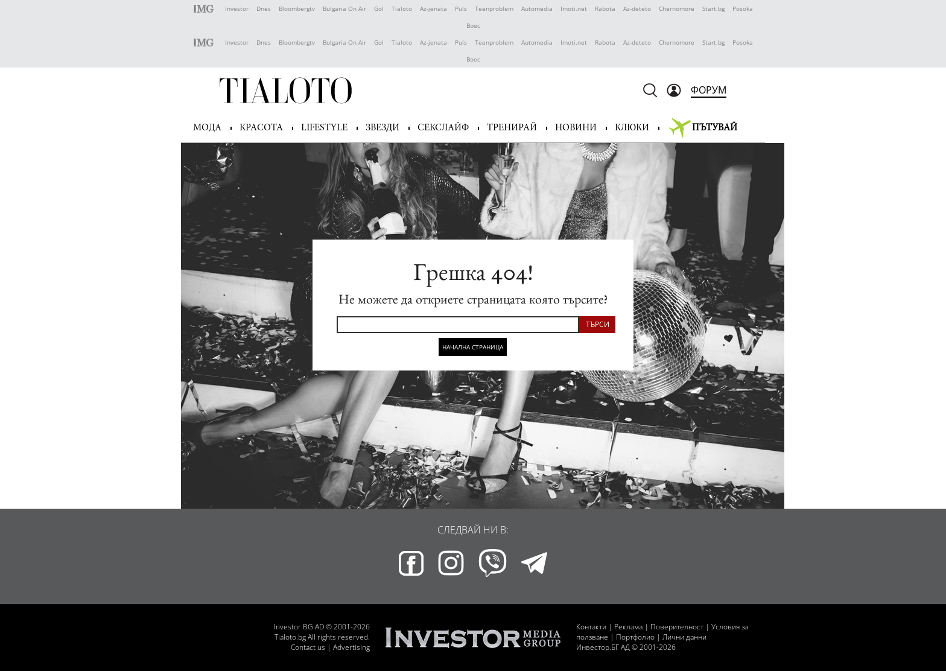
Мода (207, 128)
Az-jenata (433, 8)
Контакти (591, 627)
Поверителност (676, 627)
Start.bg (713, 8)
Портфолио (635, 637)
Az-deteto (637, 8)
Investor (237, 8)
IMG (205, 9)
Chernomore (676, 8)
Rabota (605, 8)
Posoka (742, 8)
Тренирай (512, 128)
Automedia (537, 8)
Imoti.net (573, 8)
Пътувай (714, 128)
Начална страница (472, 347)
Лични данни (684, 637)
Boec (473, 25)
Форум (708, 90)
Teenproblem (494, 8)
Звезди (382, 128)
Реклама (628, 627)
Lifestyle (324, 128)
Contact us (308, 647)
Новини (576, 128)
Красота (261, 128)
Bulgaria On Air (344, 8)
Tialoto (402, 8)
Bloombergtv (297, 8)
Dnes (263, 8)
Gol (379, 8)
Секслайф (443, 128)
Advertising (351, 647)
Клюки (632, 128)
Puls (461, 8)
